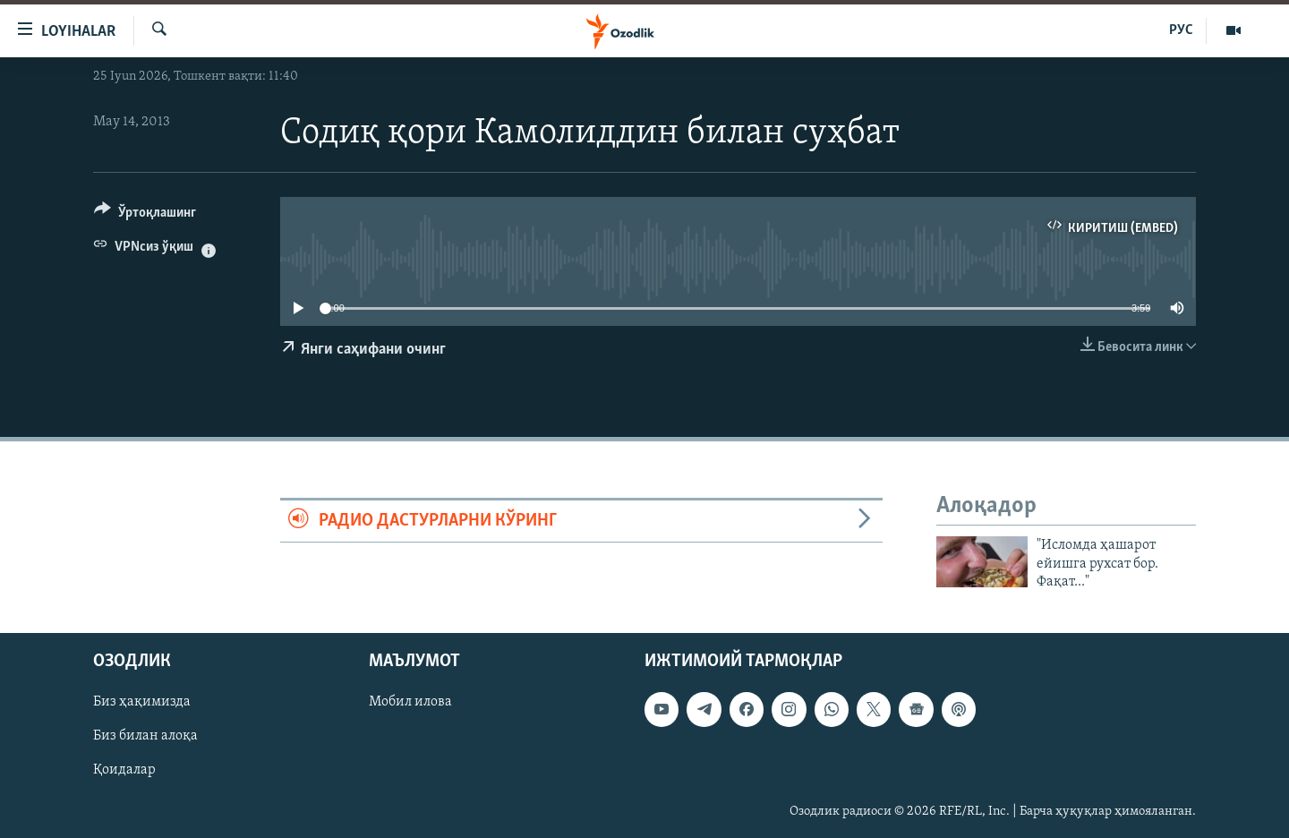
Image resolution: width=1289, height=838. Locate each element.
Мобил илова (410, 702)
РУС (1181, 30)
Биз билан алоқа (145, 736)
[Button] (145, 215)
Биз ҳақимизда (142, 702)
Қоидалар (124, 770)
